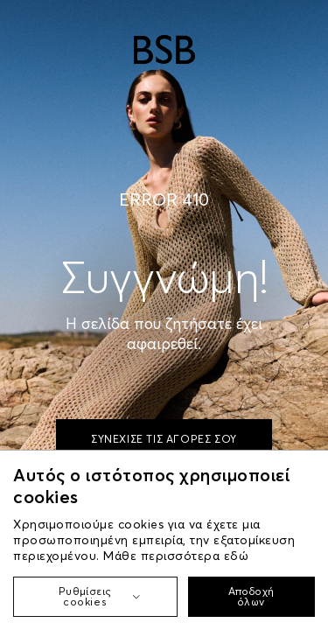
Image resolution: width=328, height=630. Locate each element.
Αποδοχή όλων (251, 596)
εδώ (236, 556)
